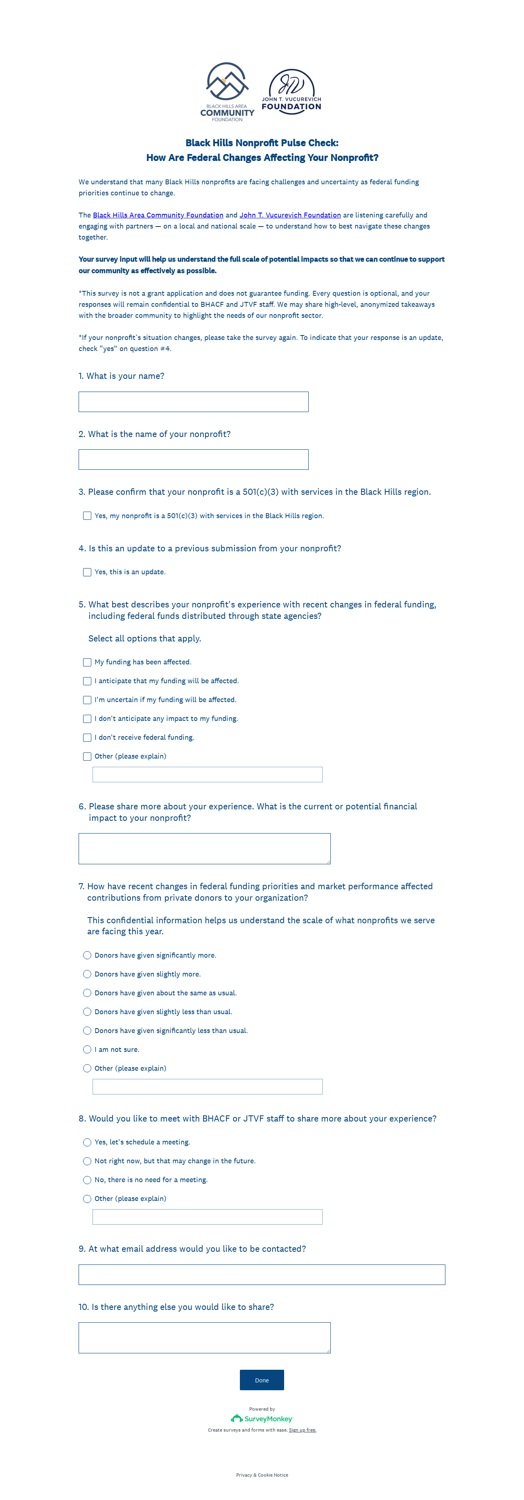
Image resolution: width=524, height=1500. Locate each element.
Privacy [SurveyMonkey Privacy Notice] (244, 1475)
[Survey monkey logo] (262, 1418)
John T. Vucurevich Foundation (290, 215)
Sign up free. (302, 1430)
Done (262, 1380)
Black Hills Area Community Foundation (158, 215)
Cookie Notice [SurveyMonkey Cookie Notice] (273, 1475)
